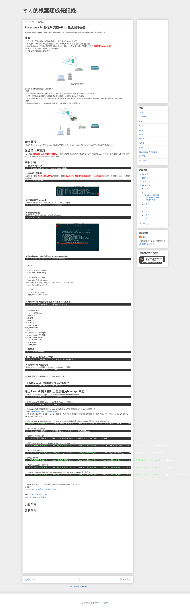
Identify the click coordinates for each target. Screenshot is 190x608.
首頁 (78, 579)
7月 (146, 208)
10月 (146, 192)
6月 (146, 212)
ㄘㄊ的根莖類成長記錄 (49, 10)
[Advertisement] (152, 61)
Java (141, 130)
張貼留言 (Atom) (80, 586)
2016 (144, 178)
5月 (146, 215)
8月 (146, 204)
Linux (141, 139)
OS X (141, 143)
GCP (141, 126)
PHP (141, 147)
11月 (146, 188)
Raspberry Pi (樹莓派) (38, 497)
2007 (144, 223)
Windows (143, 161)
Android (142, 117)
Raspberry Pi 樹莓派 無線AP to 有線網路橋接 (151, 197)
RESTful (142, 156)
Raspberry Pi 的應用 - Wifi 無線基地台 (42, 489)
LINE (141, 134)
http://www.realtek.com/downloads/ (44, 412)
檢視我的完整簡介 (146, 244)
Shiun (144, 237)
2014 (144, 185)
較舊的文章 (125, 579)
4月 (146, 219)
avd (140, 121)
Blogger (105, 603)
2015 (144, 181)
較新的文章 (30, 579)
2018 (144, 174)
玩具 (141, 112)
